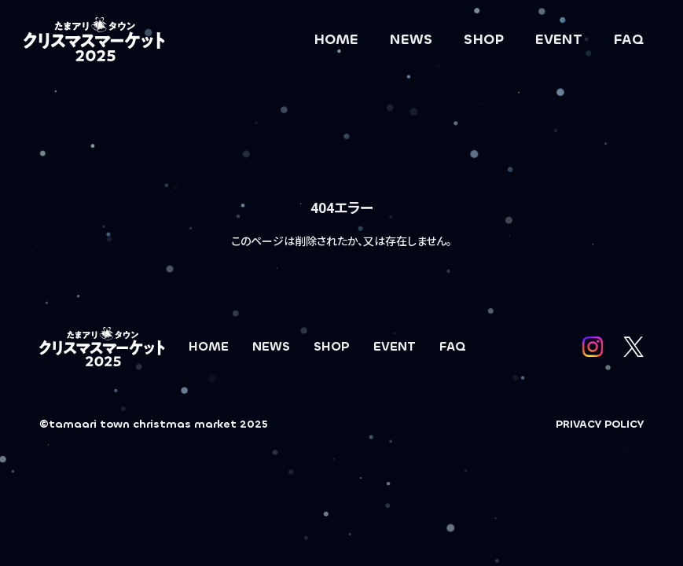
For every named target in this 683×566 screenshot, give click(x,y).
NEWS (411, 39)
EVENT (558, 39)
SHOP (484, 39)
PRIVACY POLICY (600, 424)
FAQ (629, 39)
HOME (336, 39)
